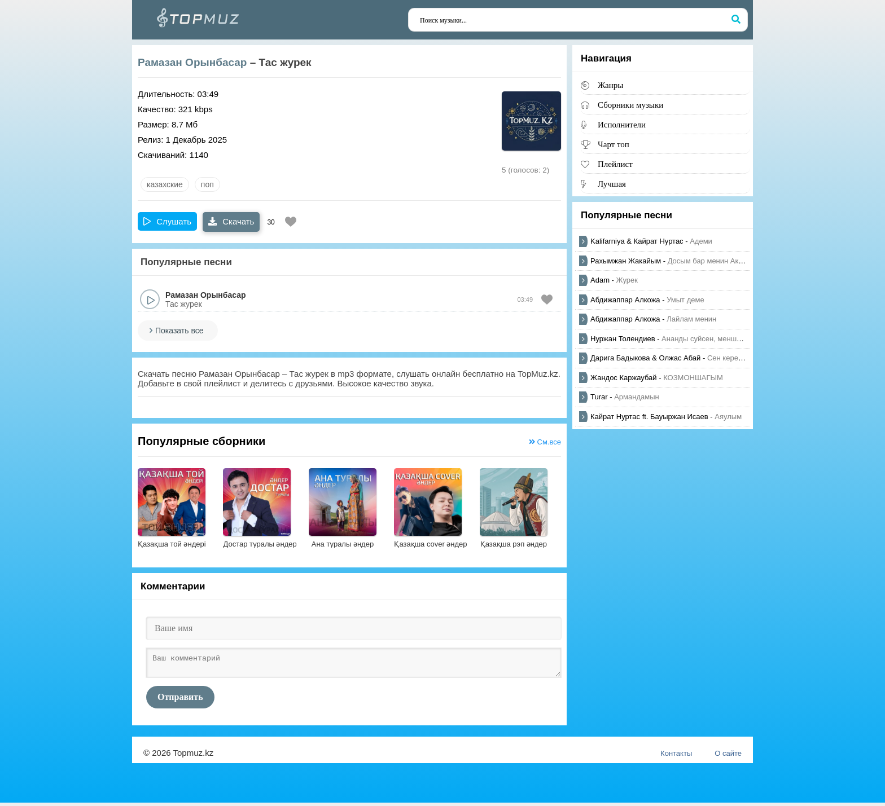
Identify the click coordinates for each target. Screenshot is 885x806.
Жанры (610, 85)
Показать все (179, 330)
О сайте (728, 756)
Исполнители (622, 124)
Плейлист (615, 164)
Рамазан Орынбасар (192, 62)
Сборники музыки (630, 104)
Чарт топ (613, 144)
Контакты (676, 756)
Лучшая (612, 183)
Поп (207, 184)
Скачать (231, 221)
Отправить (180, 700)
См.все (545, 442)
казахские (165, 184)
